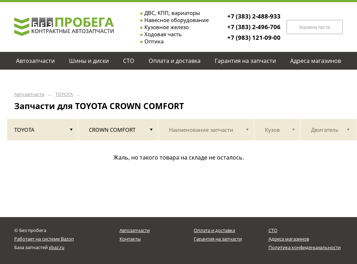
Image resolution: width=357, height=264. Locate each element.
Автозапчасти (29, 94)
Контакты (130, 239)
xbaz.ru (56, 247)
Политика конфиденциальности (304, 247)
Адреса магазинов (288, 239)
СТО (272, 230)
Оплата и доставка (214, 230)
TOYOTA (64, 94)
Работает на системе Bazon (44, 239)
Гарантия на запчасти (218, 239)
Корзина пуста (314, 27)
